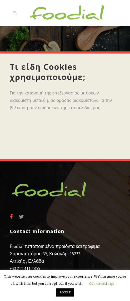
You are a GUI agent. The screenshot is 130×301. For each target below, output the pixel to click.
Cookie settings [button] (101, 283)
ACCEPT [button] (65, 292)
